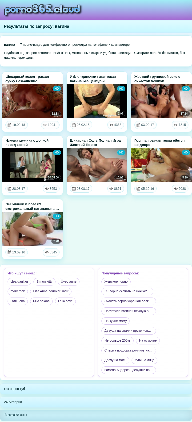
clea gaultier (19, 282)
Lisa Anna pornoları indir (51, 292)
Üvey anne (69, 282)
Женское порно (116, 282)
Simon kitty (45, 282)
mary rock (18, 292)
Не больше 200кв (117, 341)
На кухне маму (115, 321)
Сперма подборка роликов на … (129, 351)
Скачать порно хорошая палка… (129, 301)
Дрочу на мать (115, 361)
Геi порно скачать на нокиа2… (127, 292)
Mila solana (41, 301)
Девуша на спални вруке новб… (129, 331)
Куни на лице (145, 361)
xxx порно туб (14, 390)
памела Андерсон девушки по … (129, 371)
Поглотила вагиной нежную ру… (129, 311)
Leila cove (66, 301)
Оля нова (18, 301)
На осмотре (148, 341)
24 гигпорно (13, 403)
